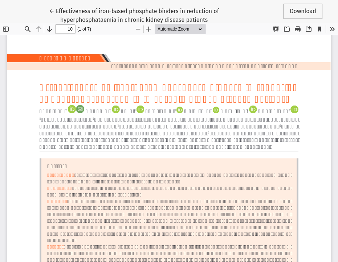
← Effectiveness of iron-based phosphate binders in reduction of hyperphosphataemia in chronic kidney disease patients (134, 15)
